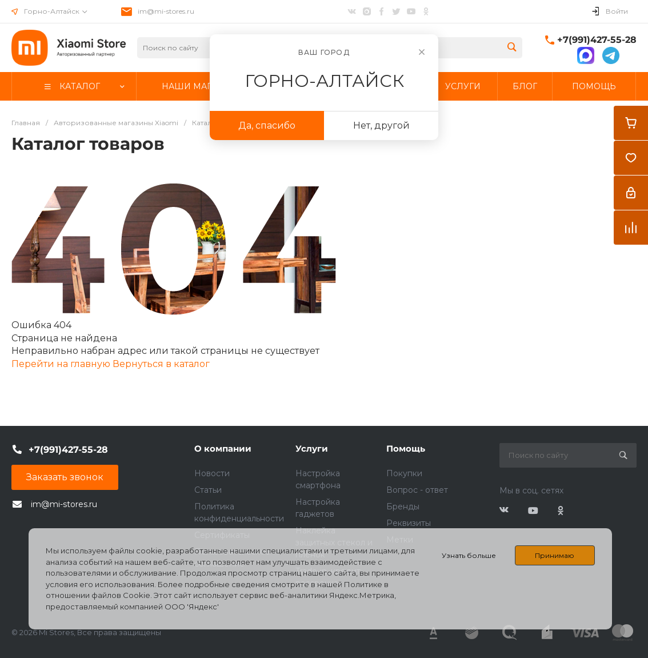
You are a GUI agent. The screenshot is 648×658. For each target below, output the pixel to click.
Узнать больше (469, 555)
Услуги (311, 448)
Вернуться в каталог (161, 363)
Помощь (405, 448)
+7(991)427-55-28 (597, 39)
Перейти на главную (62, 363)
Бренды (402, 506)
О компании (222, 448)
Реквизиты (408, 523)
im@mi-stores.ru (166, 11)
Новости (212, 473)
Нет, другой (381, 125)
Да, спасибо (266, 125)
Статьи (208, 490)
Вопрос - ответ (417, 490)
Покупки (404, 473)
